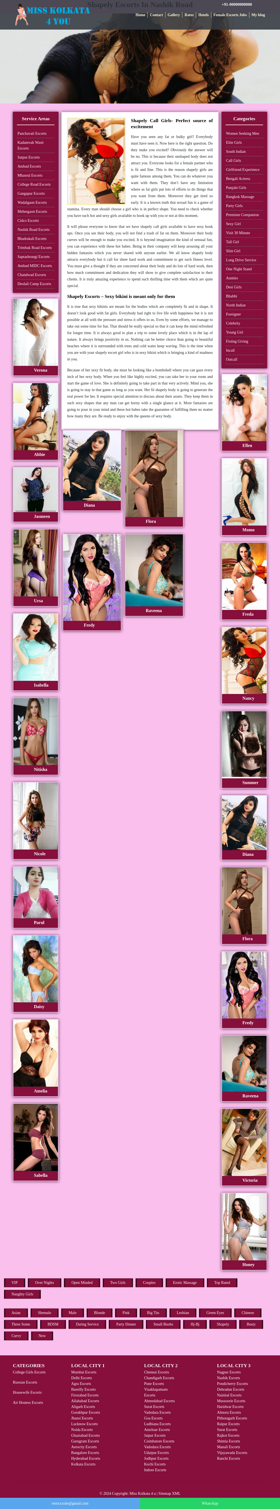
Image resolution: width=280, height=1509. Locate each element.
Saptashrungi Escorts (34, 257)
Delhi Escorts (81, 1378)
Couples (149, 1283)
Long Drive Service (241, 260)
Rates (189, 15)
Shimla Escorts (228, 1441)
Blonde (99, 1313)
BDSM (53, 1324)
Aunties (232, 278)
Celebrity (233, 323)
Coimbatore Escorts (159, 1441)
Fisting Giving (237, 341)
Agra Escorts (81, 1384)
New (42, 1336)
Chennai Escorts (156, 1372)
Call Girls (233, 161)
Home (140, 15)
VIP (14, 1283)
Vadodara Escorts (157, 1412)
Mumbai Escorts (83, 1372)
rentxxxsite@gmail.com (70, 1503)
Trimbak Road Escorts (35, 248)
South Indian (236, 152)
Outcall (231, 359)
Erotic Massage (185, 1283)
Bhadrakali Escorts (32, 239)
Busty (251, 1324)
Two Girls (118, 1283)
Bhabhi (231, 296)
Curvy (16, 1336)
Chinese (248, 1313)
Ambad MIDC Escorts (35, 266)
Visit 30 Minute (238, 233)
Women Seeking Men (242, 133)
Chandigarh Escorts (159, 1378)
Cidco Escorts (28, 221)
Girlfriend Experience (242, 170)
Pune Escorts (154, 1384)
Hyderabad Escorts (85, 1458)
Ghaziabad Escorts (85, 1435)
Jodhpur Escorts (156, 1458)
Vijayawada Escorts (232, 1453)
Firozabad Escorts (85, 1395)
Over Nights (44, 1283)
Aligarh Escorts (83, 1407)
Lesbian (183, 1313)
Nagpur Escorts (229, 1372)
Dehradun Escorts (230, 1389)
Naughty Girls (22, 1294)
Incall (230, 350)
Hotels (203, 15)
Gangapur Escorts (31, 193)
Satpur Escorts (29, 157)
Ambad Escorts (29, 166)
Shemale (44, 1313)
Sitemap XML (170, 1493)
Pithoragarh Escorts (232, 1418)
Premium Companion (242, 215)
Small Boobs (163, 1324)
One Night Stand (239, 269)
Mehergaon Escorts (32, 212)
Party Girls (234, 206)
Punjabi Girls (236, 188)
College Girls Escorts (29, 1372)
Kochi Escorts (155, 1464)
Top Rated (222, 1283)
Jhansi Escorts (82, 1418)
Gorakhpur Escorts (85, 1412)
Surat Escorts (154, 1407)
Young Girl (234, 332)
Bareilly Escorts (83, 1389)
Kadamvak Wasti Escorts (30, 145)
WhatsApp (210, 1503)
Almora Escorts (229, 1412)
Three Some (20, 1324)
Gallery (174, 15)
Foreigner (233, 314)
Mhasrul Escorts (30, 175)
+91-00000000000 (237, 4)
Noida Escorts (82, 1430)
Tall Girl (232, 242)
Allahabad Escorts (85, 1401)
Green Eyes (215, 1313)
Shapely (223, 1324)
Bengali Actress (238, 179)
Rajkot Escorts (228, 1435)
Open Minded (81, 1283)
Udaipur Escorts (156, 1453)
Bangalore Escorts (85, 1453)
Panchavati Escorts (32, 133)
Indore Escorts (155, 1470)
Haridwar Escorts (230, 1407)
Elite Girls (234, 142)
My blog (258, 15)
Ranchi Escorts (228, 1458)
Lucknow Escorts (84, 1424)
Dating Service (87, 1324)
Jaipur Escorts (155, 1435)
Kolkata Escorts (83, 1464)
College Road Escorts (34, 184)
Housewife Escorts (27, 1392)
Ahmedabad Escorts (159, 1401)
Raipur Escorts (228, 1424)
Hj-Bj (195, 1324)
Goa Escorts (153, 1418)
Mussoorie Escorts (231, 1401)
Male (73, 1313)
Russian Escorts (25, 1382)
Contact (156, 15)
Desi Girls (234, 287)
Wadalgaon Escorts (32, 202)
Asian (16, 1313)
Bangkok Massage (240, 197)
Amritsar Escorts (157, 1430)
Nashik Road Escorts (33, 230)
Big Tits (153, 1313)
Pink (126, 1313)
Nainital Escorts (229, 1395)
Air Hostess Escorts (28, 1403)
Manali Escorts (228, 1447)
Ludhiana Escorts (157, 1424)
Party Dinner (126, 1324)
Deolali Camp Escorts (34, 284)
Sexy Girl (233, 224)
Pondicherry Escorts (232, 1384)
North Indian (236, 305)
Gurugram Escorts (85, 1441)
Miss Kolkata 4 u (143, 1493)
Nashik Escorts (228, 1378)
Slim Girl (233, 251)
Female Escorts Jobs (230, 15)
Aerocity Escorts (84, 1447)
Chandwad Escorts (32, 275)
